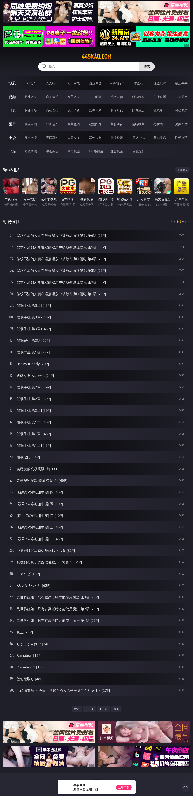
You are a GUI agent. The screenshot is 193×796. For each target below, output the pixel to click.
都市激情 (30, 138)
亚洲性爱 (30, 110)
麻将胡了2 (117, 83)
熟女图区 (159, 124)
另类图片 (181, 124)
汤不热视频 (95, 151)
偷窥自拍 (30, 124)
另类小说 (138, 138)
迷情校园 (116, 138)
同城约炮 (30, 151)
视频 (12, 96)
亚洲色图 (52, 124)
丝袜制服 (138, 97)
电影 (12, 110)
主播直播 (159, 97)
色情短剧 (138, 151)
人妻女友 (73, 138)
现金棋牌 (159, 83)
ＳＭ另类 (181, 97)
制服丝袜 (116, 110)
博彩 (12, 83)
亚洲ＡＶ (30, 97)
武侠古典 (95, 138)
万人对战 (73, 83)
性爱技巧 (181, 138)
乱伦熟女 (159, 110)
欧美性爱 (95, 110)
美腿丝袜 (116, 124)
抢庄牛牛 (181, 83)
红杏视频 (116, 151)
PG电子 (30, 83)
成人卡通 (73, 110)
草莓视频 (73, 151)
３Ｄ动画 (95, 97)
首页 (76, 709)
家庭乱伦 (52, 138)
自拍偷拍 (52, 97)
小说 (12, 137)
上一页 (90, 709)
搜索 (147, 66)
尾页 (116, 709)
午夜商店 (52, 151)
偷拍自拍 (52, 110)
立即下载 (123, 787)
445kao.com (96, 56)
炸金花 (138, 83)
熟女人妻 (116, 97)
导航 (12, 151)
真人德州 (52, 83)
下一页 (103, 709)
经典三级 (138, 110)
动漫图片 (95, 124)
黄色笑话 (159, 138)
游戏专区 (95, 83)
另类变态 (181, 110)
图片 (12, 124)
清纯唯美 (138, 124)
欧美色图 (73, 124)
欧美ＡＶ (73, 97)
